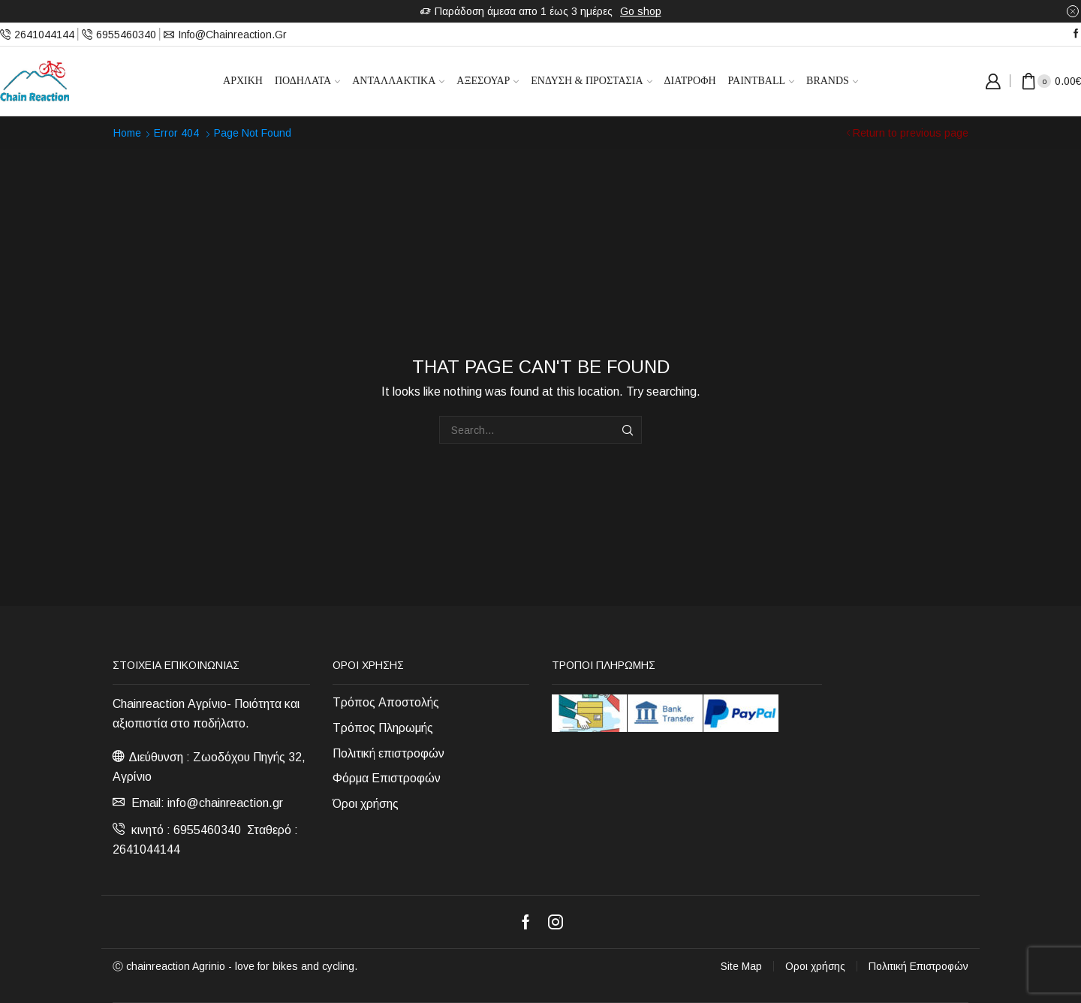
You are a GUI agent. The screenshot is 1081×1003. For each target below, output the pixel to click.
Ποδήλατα (307, 80)
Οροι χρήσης (815, 966)
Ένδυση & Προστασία (591, 80)
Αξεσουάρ (487, 80)
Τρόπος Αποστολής (386, 702)
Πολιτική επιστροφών (388, 753)
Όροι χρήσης (366, 803)
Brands (832, 80)
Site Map (741, 966)
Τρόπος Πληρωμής (383, 727)
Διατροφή (690, 80)
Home (127, 133)
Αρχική (243, 80)
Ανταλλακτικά (398, 80)
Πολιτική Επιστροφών (918, 966)
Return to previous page (910, 133)
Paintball (761, 80)
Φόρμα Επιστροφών (387, 778)
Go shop (640, 11)
